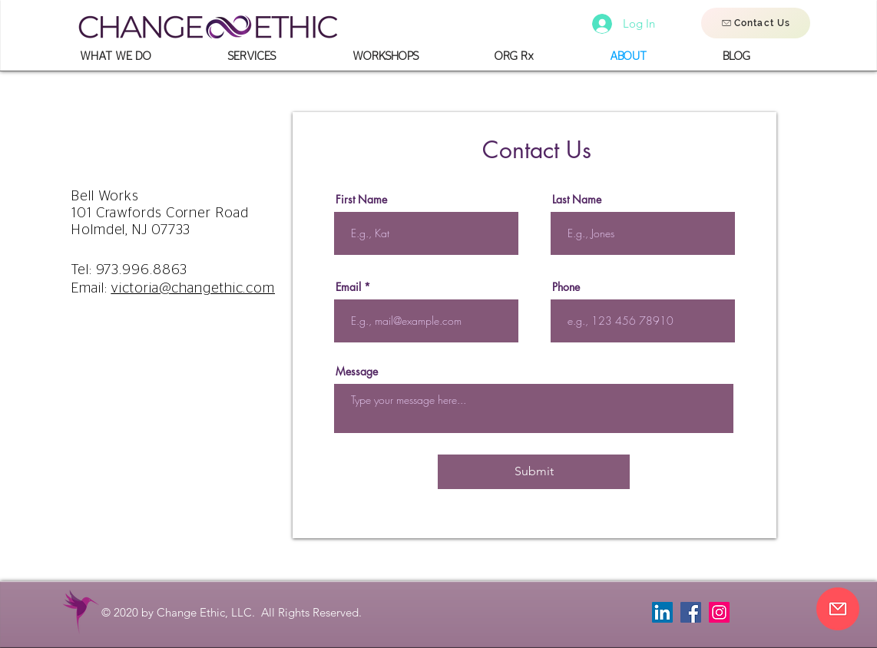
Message (357, 371)
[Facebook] (690, 612)
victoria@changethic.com (193, 289)
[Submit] (534, 472)
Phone (566, 287)
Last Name (576, 199)
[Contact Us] (755, 23)
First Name (361, 199)
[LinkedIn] (662, 612)
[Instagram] (719, 612)
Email (348, 287)
